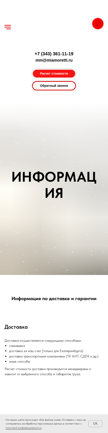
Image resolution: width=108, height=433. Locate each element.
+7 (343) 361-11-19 (54, 53)
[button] (54, 85)
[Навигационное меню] (8, 27)
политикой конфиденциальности (24, 427)
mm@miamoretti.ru (54, 60)
